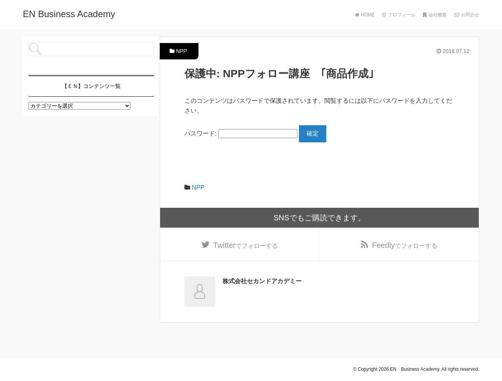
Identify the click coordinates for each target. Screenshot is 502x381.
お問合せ (466, 15)
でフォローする (245, 245)
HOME (365, 15)
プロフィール (398, 15)
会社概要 (435, 15)
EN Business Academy (69, 14)
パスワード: (240, 133)
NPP (181, 51)
